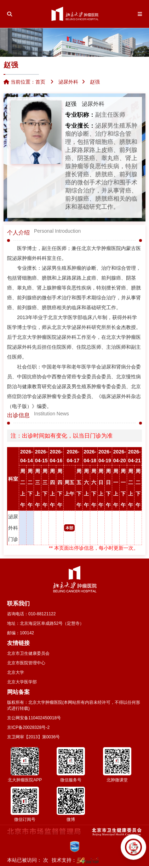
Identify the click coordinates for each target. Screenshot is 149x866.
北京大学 (15, 672)
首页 (40, 82)
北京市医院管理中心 (26, 662)
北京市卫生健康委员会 (28, 653)
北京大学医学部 (22, 681)
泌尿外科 (93, 104)
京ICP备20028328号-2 (28, 727)
